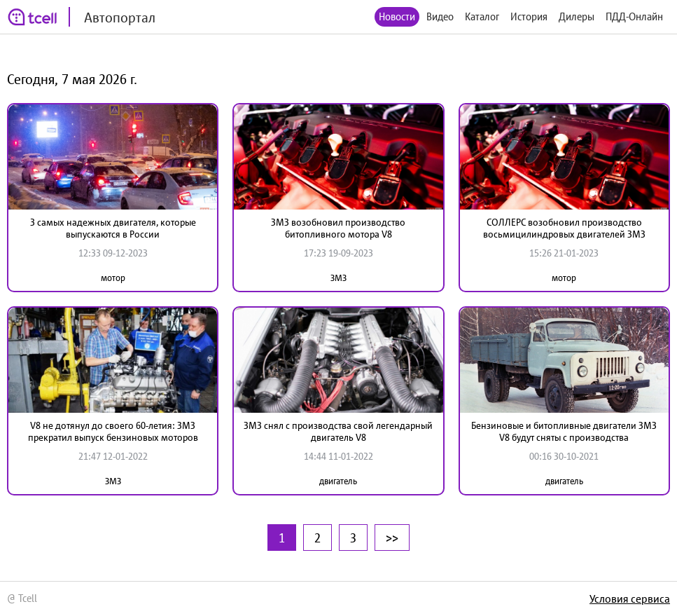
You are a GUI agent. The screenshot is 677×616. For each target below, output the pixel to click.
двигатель (338, 481)
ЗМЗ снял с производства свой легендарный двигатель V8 (338, 431)
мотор (113, 278)
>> (392, 537)
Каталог (482, 16)
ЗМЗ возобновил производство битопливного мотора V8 (338, 228)
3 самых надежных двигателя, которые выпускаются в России (113, 228)
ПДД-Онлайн (634, 16)
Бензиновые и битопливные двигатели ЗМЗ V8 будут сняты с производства (564, 431)
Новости (397, 16)
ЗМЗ (338, 278)
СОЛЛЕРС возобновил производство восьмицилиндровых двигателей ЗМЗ (564, 228)
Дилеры (576, 16)
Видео (440, 16)
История (528, 16)
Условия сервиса (629, 598)
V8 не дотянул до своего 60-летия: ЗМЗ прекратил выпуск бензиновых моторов (113, 431)
